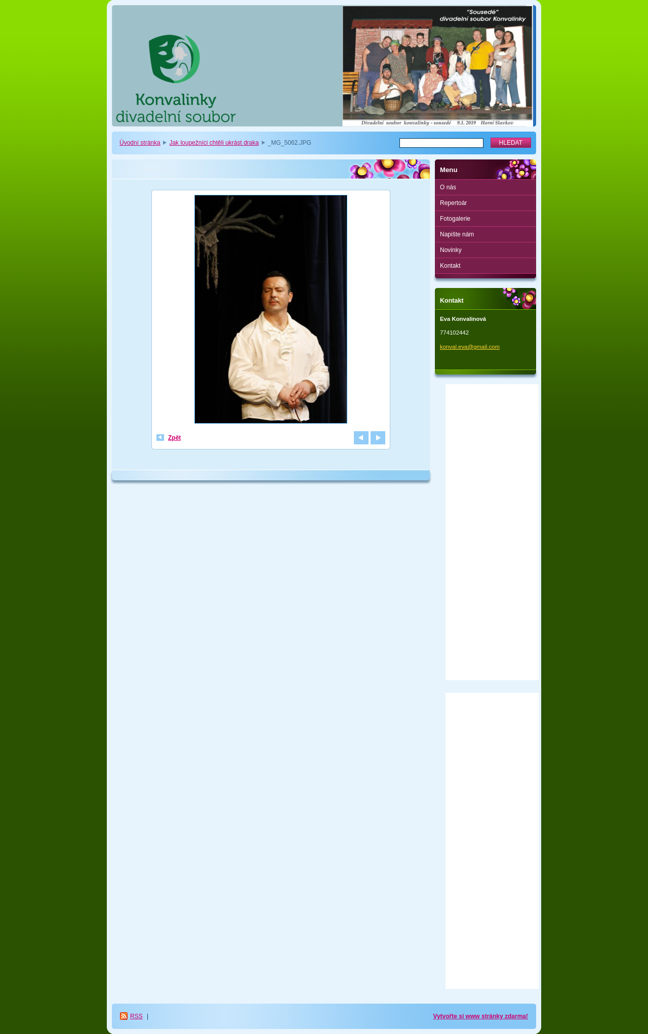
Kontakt (450, 265)
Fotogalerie (455, 218)
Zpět (174, 437)
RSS (136, 1016)
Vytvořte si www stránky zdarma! (480, 1016)
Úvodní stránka (139, 142)
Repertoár (453, 202)
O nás (448, 187)
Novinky (451, 250)
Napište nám (457, 234)
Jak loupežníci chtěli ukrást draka (214, 142)
